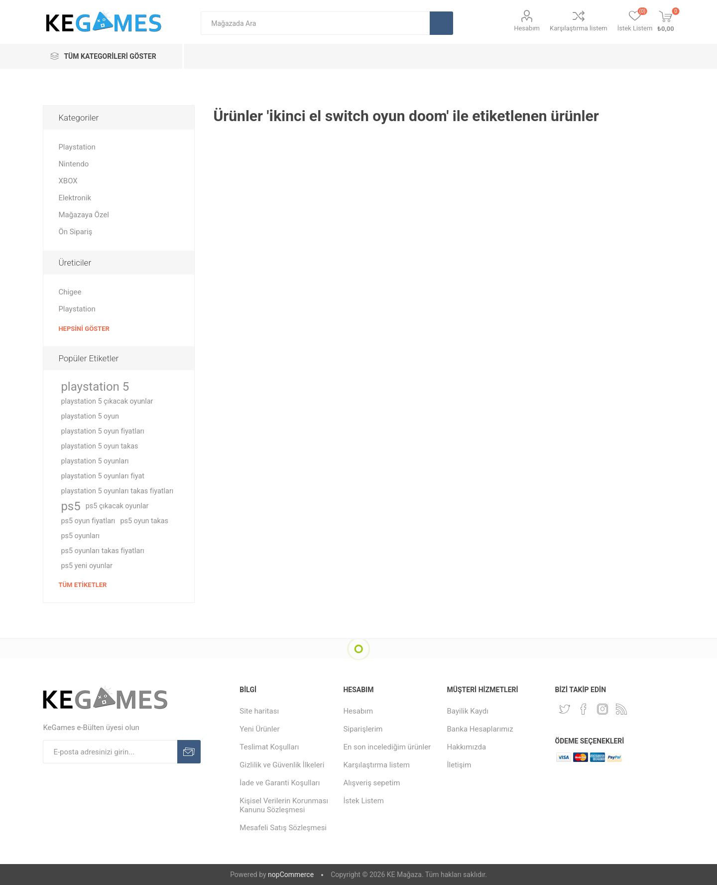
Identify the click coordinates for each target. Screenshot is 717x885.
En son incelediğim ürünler (387, 746)
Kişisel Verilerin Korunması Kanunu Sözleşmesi (283, 805)
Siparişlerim (362, 729)
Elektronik (74, 197)
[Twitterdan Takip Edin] (565, 709)
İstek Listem (363, 800)
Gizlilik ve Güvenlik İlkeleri (281, 764)
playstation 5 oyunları (94, 461)
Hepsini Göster (83, 328)
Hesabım (527, 28)
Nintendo (73, 163)
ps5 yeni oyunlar (87, 566)
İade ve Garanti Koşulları (279, 782)
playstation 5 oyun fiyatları (102, 431)
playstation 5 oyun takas (99, 446)
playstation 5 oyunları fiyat (102, 476)
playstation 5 (95, 387)
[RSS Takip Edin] (621, 709)
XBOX (67, 180)
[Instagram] (602, 709)
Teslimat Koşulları (269, 746)
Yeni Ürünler (259, 729)
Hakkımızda (466, 746)
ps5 (70, 506)
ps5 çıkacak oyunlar (117, 506)
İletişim (459, 764)
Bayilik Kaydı (467, 711)
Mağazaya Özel (83, 214)
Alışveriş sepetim (371, 782)
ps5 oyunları (80, 536)
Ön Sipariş (75, 231)
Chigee (69, 292)
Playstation (76, 147)
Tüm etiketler (82, 585)
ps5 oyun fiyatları (88, 521)
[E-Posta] (110, 751)
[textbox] (315, 23)
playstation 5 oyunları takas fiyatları (117, 491)
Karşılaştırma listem (578, 28)
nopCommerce (291, 875)
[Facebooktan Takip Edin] (584, 709)
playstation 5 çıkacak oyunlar (107, 401)
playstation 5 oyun (90, 416)
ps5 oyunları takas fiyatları (102, 551)
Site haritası (259, 711)
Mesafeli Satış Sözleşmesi (283, 827)
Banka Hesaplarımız (480, 729)
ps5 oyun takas (144, 521)
